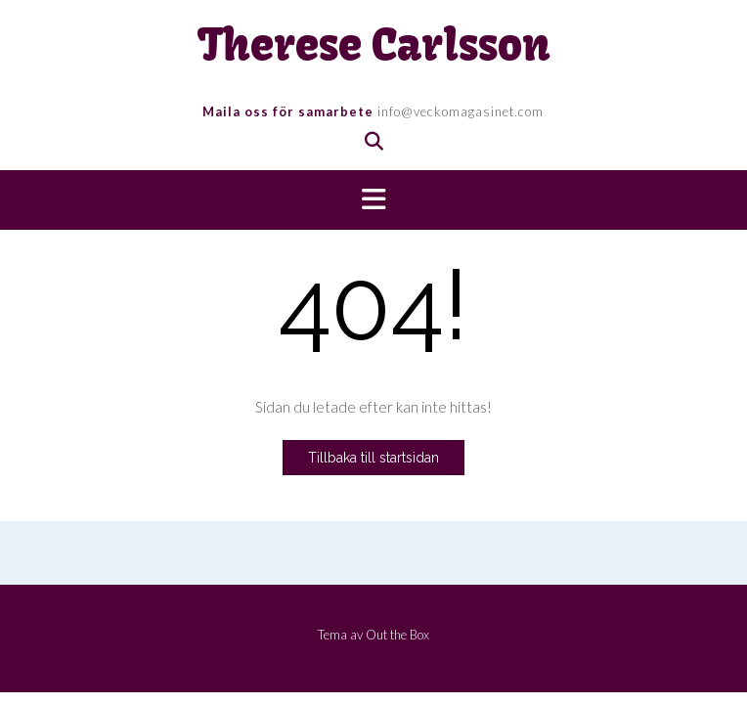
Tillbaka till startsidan (373, 457)
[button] (373, 200)
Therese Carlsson (374, 45)
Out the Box (397, 634)
